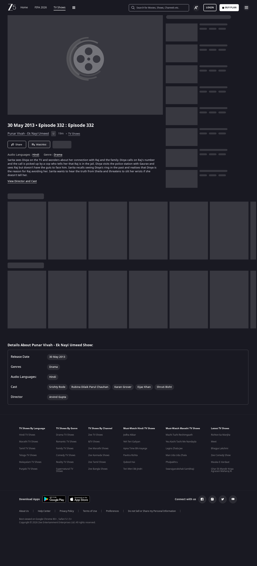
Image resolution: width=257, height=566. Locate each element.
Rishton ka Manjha (220, 435)
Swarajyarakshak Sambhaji (180, 469)
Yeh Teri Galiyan (131, 441)
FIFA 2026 (41, 7)
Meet (213, 441)
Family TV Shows (64, 448)
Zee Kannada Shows (98, 455)
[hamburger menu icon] (246, 8)
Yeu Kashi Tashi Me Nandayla (181, 441)
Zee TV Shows (95, 435)
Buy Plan (229, 7)
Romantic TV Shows (66, 441)
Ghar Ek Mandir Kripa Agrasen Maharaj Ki (222, 470)
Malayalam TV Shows (30, 462)
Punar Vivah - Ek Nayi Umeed (28, 133)
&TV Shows (94, 441)
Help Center (44, 511)
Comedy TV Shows (65, 455)
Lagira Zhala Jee (174, 448)
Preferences (112, 511)
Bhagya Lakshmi (219, 448)
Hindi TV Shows (27, 435)
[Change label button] (196, 8)
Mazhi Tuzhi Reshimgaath (179, 435)
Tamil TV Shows (27, 448)
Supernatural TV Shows (64, 470)
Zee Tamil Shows (97, 462)
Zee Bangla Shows (98, 469)
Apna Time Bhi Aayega (135, 448)
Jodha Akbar (129, 435)
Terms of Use (90, 511)
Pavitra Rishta (130, 455)
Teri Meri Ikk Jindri (132, 469)
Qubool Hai (129, 462)
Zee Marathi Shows (98, 448)
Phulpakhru (172, 462)
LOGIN (210, 7)
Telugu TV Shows (28, 455)
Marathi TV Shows (28, 441)
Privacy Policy (67, 511)
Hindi (35, 155)
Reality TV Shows (65, 462)
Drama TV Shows (65, 435)
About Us (24, 511)
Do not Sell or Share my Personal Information (152, 511)
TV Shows (60, 7)
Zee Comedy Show (220, 455)
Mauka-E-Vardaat (220, 462)
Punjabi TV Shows (28, 469)
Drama (58, 155)
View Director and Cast (22, 181)
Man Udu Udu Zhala (176, 455)
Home (24, 7)
